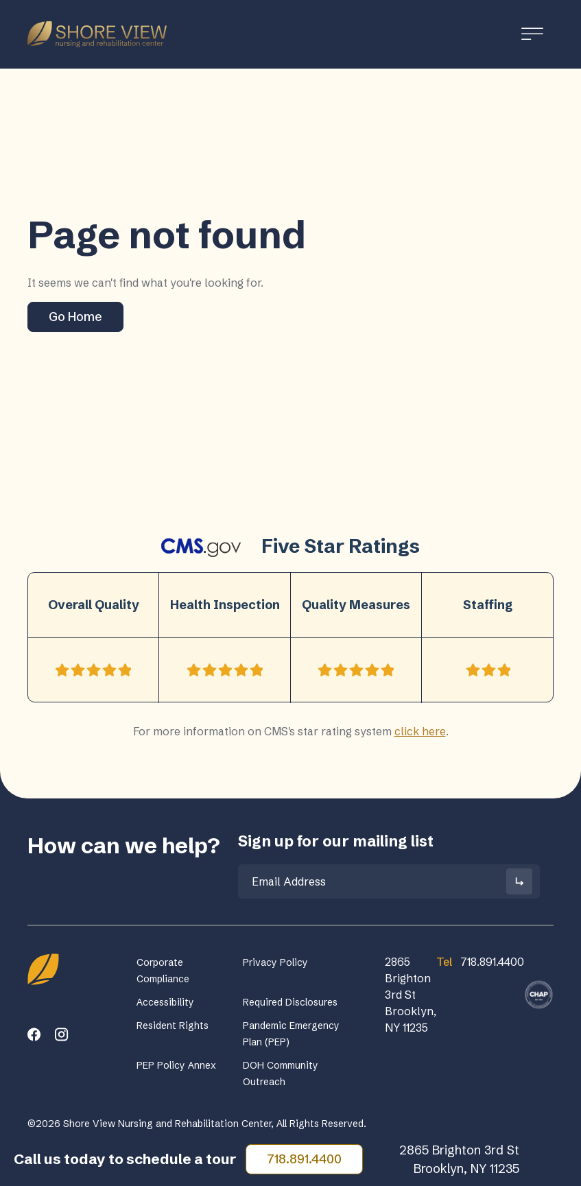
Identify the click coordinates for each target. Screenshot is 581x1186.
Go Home (75, 316)
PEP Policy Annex (176, 1065)
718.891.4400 (304, 1159)
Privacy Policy (275, 962)
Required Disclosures (290, 1002)
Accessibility (165, 1002)
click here (420, 731)
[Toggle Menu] (532, 33)
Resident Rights (173, 1025)
